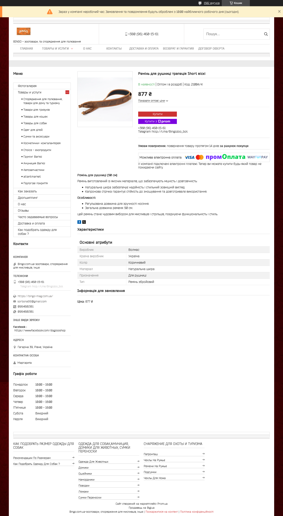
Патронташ (151, 454)
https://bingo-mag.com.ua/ (35, 296)
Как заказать (27, 191)
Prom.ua (162, 503)
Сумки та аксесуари (36, 136)
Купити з (157, 122)
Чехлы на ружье (154, 460)
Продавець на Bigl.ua (142, 507)
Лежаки (83, 491)
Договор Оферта (211, 48)
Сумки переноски (89, 497)
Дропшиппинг (28, 197)
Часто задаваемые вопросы (38, 217)
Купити (158, 114)
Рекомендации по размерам (32, 458)
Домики (83, 467)
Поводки (83, 485)
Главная (26, 48)
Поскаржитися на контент (161, 511)
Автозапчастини (33, 170)
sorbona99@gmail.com (32, 301)
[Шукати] (266, 34)
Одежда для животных (93, 461)
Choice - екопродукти (37, 150)
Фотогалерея (27, 86)
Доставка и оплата (144, 48)
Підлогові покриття (35, 183)
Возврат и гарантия (178, 48)
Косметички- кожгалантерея (42, 143)
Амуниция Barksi (34, 163)
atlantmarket (32, 176)
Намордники (86, 479)
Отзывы (23, 210)
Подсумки (150, 472)
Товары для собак (35, 123)
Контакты (114, 48)
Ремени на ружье (155, 466)
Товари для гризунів (36, 109)
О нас (87, 48)
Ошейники (85, 473)
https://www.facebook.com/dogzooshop (39, 330)
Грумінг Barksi (32, 156)
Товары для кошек (35, 116)
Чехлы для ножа (155, 478)
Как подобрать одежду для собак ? (37, 232)
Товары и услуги (55, 48)
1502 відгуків (212, 3)
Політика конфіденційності (197, 511)
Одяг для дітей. (33, 129)
